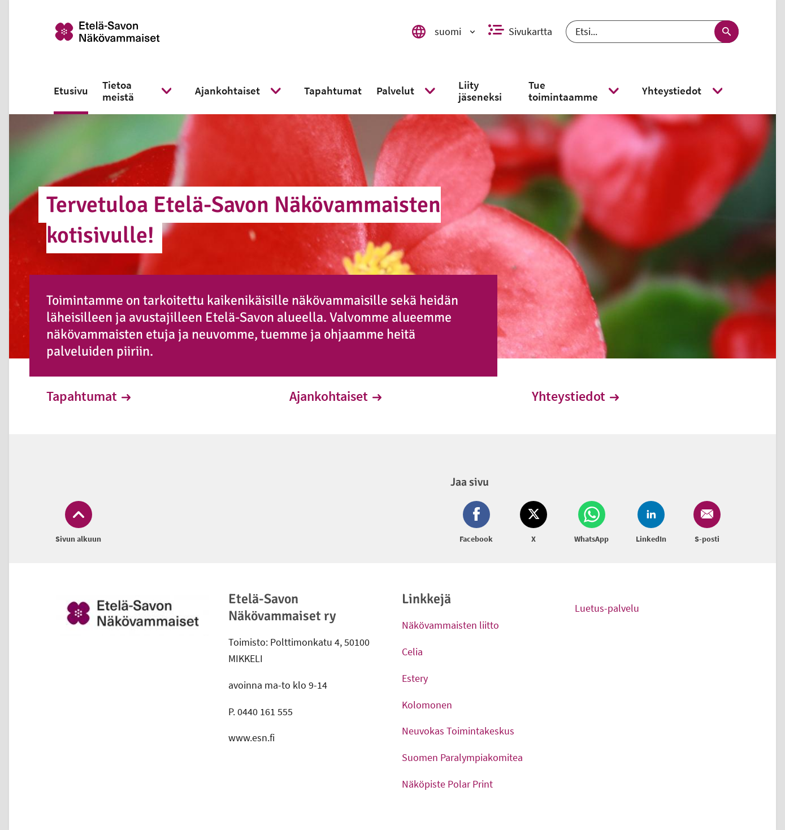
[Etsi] (652, 31)
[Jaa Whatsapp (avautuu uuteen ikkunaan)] (591, 523)
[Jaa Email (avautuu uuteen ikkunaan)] (705, 523)
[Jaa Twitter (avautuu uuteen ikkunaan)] (533, 523)
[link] (219, 32)
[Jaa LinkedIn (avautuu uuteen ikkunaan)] (651, 523)
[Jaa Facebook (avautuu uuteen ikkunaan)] (478, 523)
